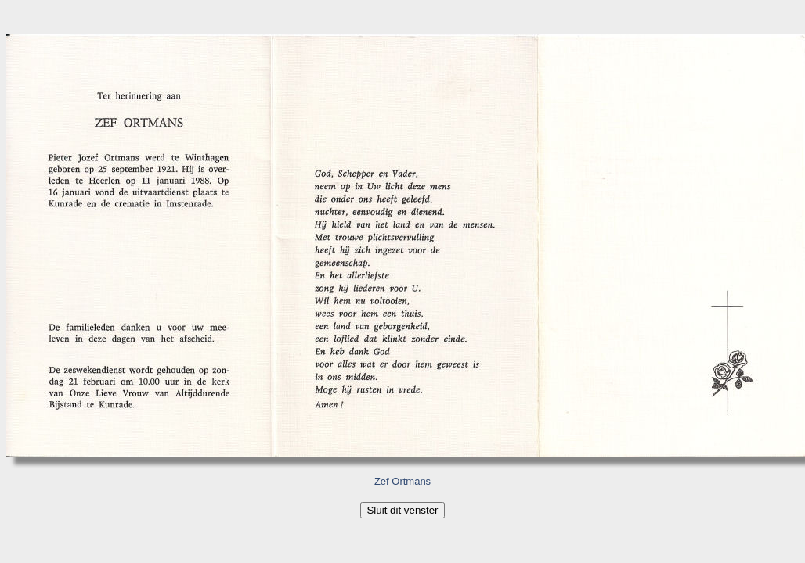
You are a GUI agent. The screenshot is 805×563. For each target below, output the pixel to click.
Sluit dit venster (402, 510)
